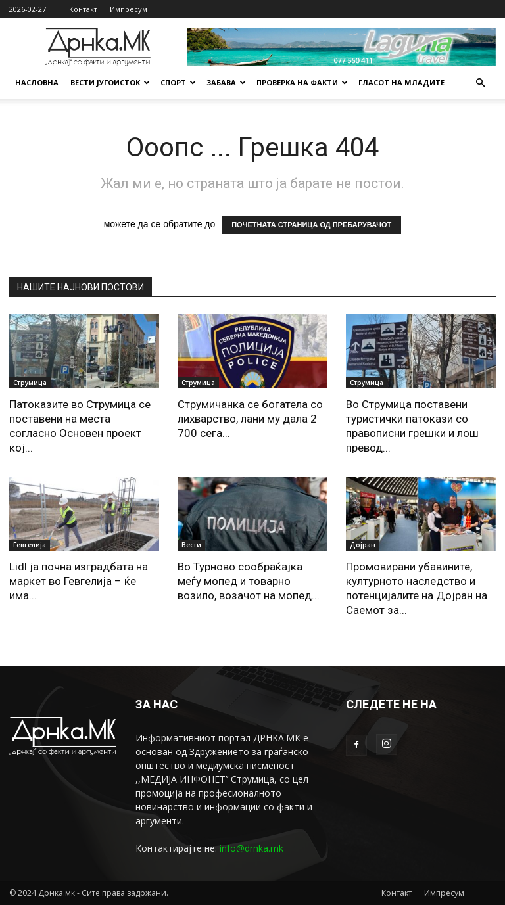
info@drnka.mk (251, 848)
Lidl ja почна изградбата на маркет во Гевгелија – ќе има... (78, 581)
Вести (191, 544)
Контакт (83, 9)
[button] (480, 83)
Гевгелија (29, 544)
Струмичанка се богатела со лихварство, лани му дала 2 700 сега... (250, 419)
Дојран (362, 544)
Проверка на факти (302, 82)
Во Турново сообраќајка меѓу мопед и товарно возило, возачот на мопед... (249, 581)
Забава (226, 82)
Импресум (128, 9)
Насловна (37, 82)
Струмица (30, 382)
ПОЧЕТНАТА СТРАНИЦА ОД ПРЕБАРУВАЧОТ (311, 225)
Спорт (178, 82)
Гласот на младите (401, 82)
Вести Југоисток (110, 82)
